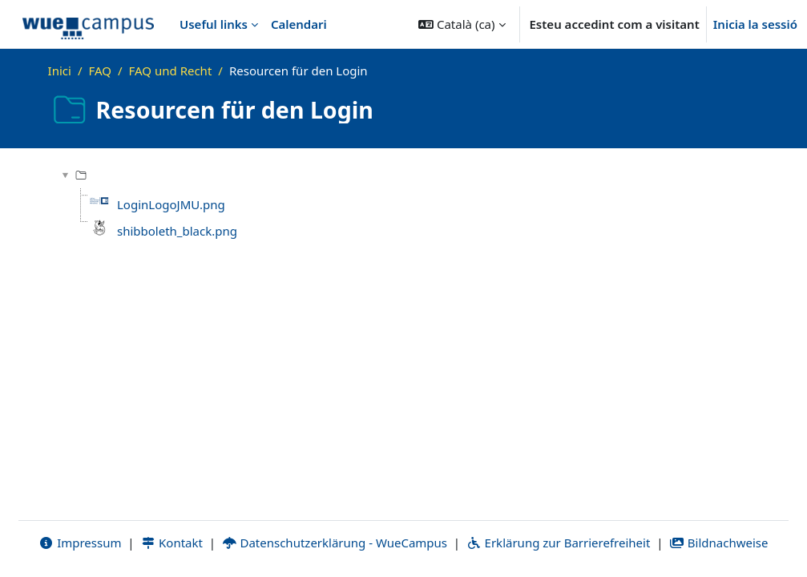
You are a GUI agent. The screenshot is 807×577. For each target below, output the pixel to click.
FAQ (99, 71)
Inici (59, 71)
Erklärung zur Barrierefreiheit (558, 543)
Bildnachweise (718, 543)
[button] (461, 24)
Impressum (79, 543)
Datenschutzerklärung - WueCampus (334, 543)
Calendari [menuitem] (299, 24)
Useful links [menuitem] (214, 24)
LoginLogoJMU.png (171, 204)
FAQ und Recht (170, 71)
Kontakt (171, 543)
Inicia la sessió (755, 24)
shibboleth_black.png (177, 231)
